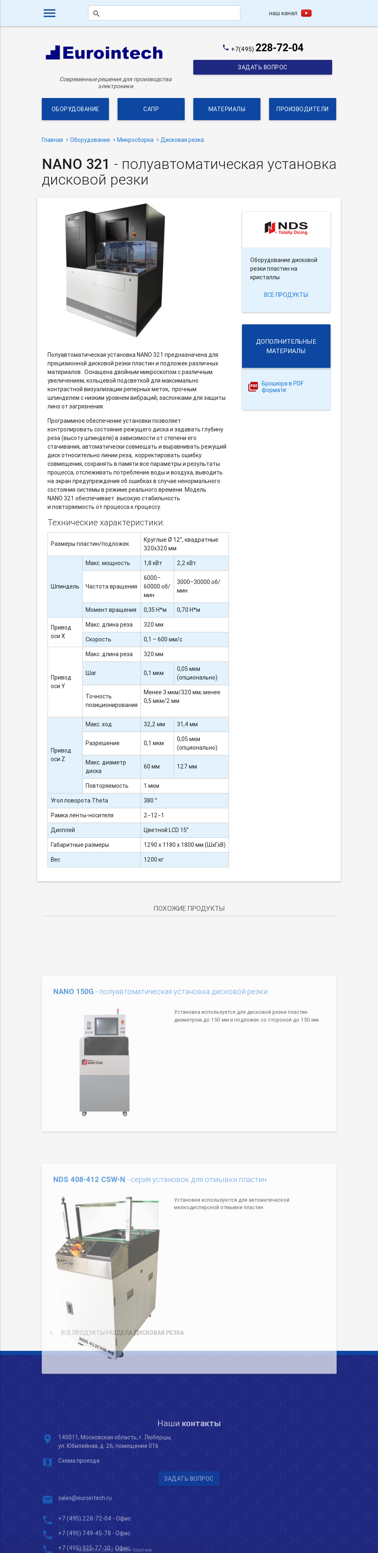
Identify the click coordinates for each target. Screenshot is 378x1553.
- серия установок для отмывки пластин (160, 1252)
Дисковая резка (182, 140)
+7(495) (267, 49)
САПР (151, 109)
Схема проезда (79, 1515)
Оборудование (75, 109)
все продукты (286, 295)
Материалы (227, 109)
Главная (52, 140)
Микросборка (135, 140)
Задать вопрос (262, 67)
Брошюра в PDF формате (282, 387)
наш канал (283, 13)
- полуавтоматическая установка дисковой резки (160, 1046)
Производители (303, 109)
